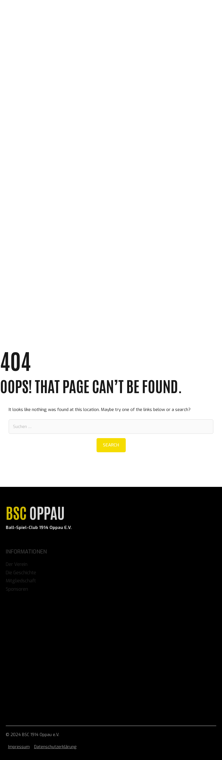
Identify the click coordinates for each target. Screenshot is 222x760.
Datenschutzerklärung (55, 747)
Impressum (19, 747)
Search (111, 445)
